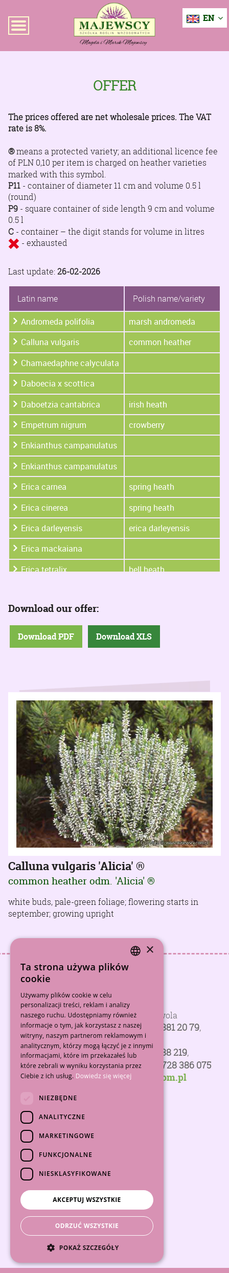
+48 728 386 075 (177, 1065)
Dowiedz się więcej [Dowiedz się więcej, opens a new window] (104, 1076)
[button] (86, 1247)
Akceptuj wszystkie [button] (87, 1199)
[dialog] (87, 1100)
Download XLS (124, 636)
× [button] (149, 950)
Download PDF (46, 636)
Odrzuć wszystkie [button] (87, 1225)
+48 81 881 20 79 (166, 1027)
